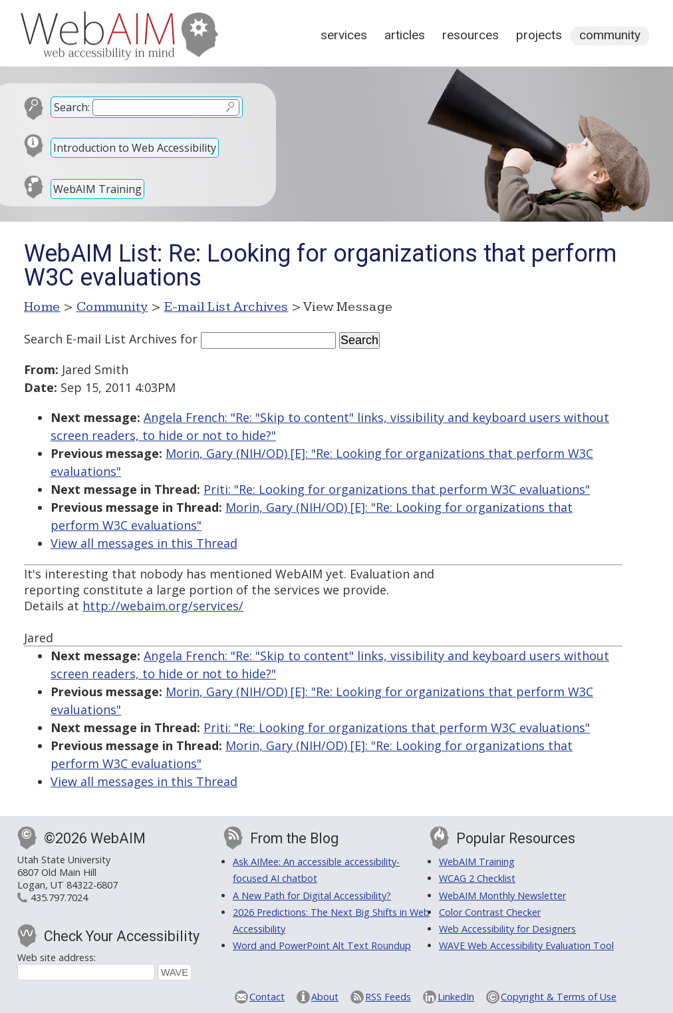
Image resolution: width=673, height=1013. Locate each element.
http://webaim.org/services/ (162, 606)
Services (344, 35)
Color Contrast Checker (490, 912)
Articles (404, 35)
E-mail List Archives (226, 307)
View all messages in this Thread (144, 543)
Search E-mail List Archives (100, 339)
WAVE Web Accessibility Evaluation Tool (526, 945)
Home (42, 307)
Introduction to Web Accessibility (134, 147)
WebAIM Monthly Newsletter (502, 895)
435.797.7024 (59, 897)
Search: (72, 107)
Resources (470, 35)
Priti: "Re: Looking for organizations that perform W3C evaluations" (396, 489)
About (324, 996)
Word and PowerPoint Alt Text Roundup (322, 945)
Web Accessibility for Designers (507, 928)
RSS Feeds (388, 996)
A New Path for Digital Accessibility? (312, 895)
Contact (267, 996)
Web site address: (56, 957)
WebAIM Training (97, 189)
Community (609, 35)
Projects (539, 35)
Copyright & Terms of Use (558, 996)
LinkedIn (456, 996)
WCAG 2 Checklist (477, 878)
